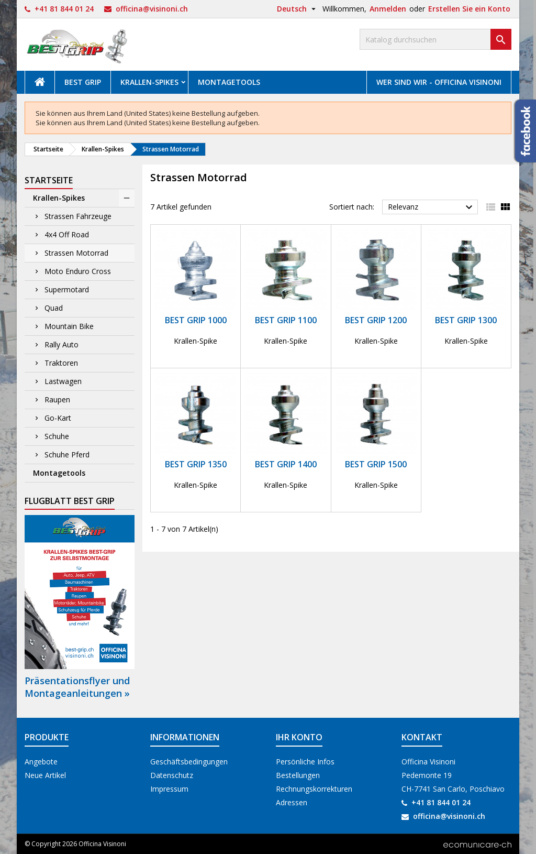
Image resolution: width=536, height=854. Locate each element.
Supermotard (66, 289)
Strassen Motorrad (76, 253)
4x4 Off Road (66, 234)
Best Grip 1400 (286, 464)
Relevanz (431, 207)
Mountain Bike (69, 326)
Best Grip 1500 (376, 464)
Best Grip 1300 (466, 320)
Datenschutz (171, 775)
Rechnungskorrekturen (314, 789)
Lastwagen (63, 381)
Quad (53, 308)
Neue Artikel (45, 775)
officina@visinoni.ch (152, 9)
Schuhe (56, 436)
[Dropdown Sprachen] (297, 9)
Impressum (169, 789)
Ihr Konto (299, 737)
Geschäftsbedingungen (189, 762)
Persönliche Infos (305, 762)
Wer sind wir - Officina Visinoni (438, 82)
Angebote (41, 762)
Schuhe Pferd (67, 454)
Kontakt (421, 737)
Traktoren (61, 363)
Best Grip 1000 (196, 320)
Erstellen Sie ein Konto (469, 9)
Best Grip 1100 (286, 320)
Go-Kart (57, 418)
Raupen (57, 399)
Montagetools (229, 82)
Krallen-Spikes (149, 82)
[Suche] (435, 39)
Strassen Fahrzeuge (77, 216)
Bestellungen (298, 775)
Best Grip (82, 82)
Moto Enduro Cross (77, 271)
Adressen (291, 802)
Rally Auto (61, 344)
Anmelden (388, 9)
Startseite (49, 180)
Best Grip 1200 (376, 320)
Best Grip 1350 (196, 464)
